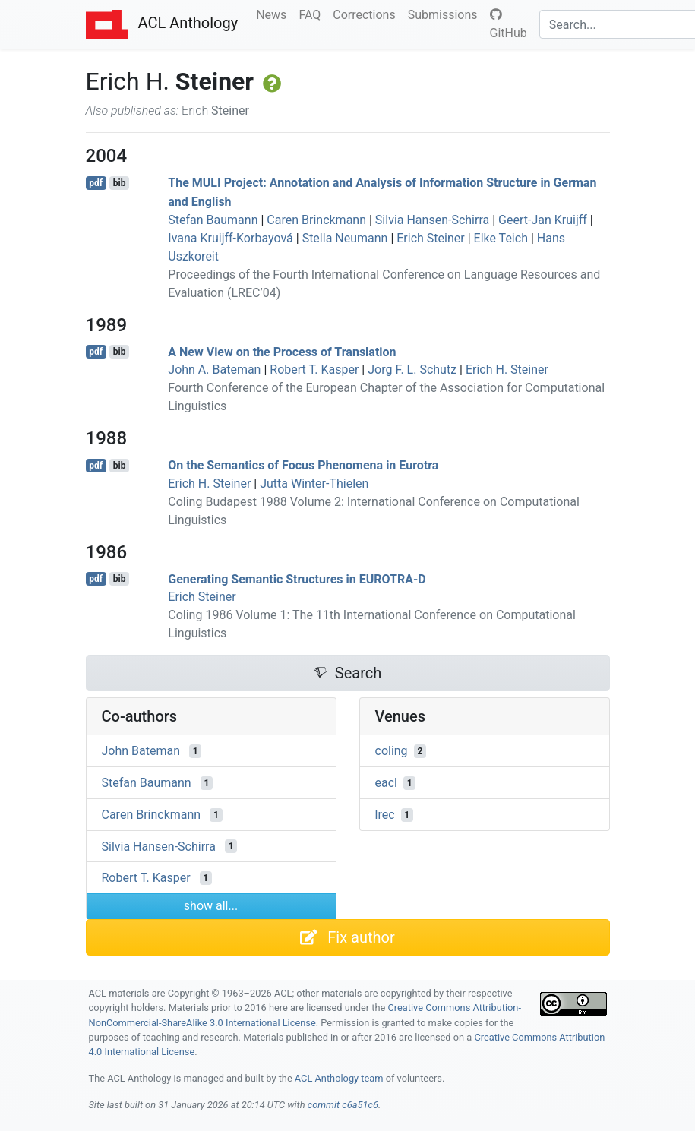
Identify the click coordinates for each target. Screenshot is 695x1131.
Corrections (367, 13)
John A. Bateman (214, 369)
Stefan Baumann (212, 220)
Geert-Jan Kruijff (542, 220)
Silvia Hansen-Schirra (432, 220)
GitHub (508, 24)
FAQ (313, 13)
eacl (386, 783)
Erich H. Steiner (507, 369)
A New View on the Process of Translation (282, 351)
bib (119, 183)
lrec (385, 814)
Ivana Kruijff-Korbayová (230, 238)
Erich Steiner (430, 238)
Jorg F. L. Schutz (412, 369)
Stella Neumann (345, 238)
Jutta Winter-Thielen (314, 483)
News (274, 13)
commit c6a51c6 (343, 1104)
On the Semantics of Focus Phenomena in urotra (303, 465)
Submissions (446, 13)
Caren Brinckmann (316, 220)
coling (391, 751)
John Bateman (141, 751)
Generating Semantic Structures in (296, 578)
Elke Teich (501, 238)
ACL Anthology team (339, 1078)
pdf (96, 183)
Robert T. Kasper (314, 369)
